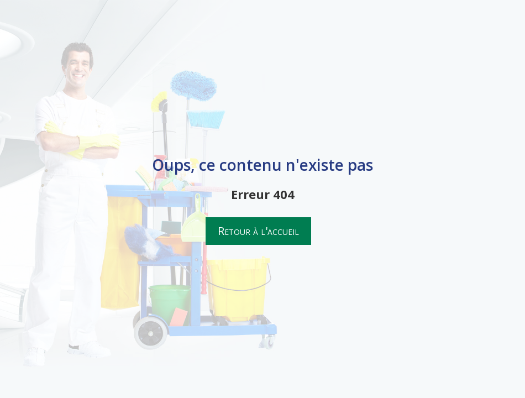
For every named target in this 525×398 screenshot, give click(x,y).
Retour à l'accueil (258, 230)
